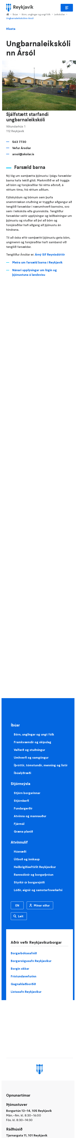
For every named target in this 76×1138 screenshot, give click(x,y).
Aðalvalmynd (67, 8)
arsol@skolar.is (23, 154)
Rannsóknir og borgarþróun (33, 874)
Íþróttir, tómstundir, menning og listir (41, 765)
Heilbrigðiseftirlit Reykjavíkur (35, 867)
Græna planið (23, 831)
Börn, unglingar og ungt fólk (36, 14)
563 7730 (19, 142)
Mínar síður (42, 905)
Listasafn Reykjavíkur (26, 992)
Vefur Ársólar (21, 148)
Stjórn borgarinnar (27, 793)
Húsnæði (20, 851)
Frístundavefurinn (23, 976)
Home (7, 14)
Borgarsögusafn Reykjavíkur (31, 961)
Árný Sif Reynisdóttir (50, 254)
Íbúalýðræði (22, 773)
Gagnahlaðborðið (23, 984)
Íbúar (15, 14)
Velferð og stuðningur (29, 750)
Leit (20, 916)
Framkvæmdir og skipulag (32, 742)
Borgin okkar (20, 968)
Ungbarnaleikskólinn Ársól (20, 18)
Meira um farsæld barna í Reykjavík (37, 262)
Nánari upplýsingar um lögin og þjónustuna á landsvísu (34, 272)
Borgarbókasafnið (24, 953)
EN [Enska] (17, 905)
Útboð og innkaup (27, 859)
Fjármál (19, 824)
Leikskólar (59, 14)
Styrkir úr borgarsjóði (29, 882)
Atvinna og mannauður (30, 816)
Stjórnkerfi (21, 801)
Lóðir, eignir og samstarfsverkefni (38, 890)
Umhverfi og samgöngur (31, 757)
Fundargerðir (23, 808)
